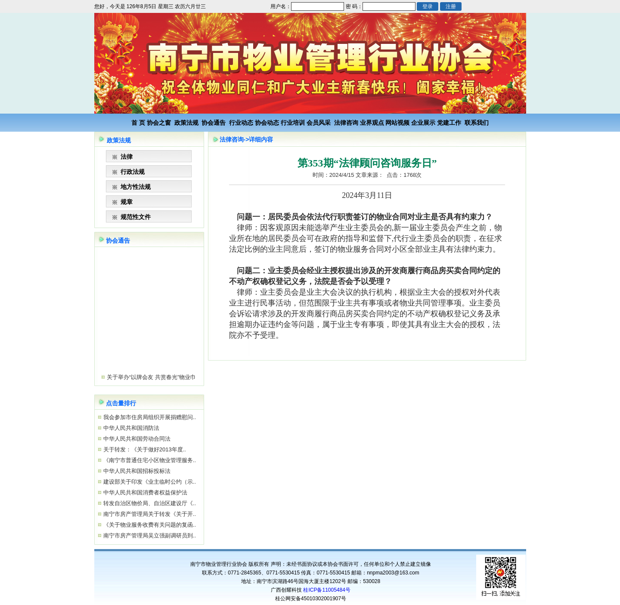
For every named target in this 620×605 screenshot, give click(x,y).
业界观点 (372, 122)
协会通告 (214, 122)
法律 (127, 156)
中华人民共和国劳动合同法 (136, 438)
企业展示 (423, 122)
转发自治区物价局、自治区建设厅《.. (149, 503)
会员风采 (319, 122)
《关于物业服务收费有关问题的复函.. (149, 525)
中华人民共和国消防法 (130, 428)
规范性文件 (136, 216)
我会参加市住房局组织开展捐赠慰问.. (149, 417)
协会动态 (267, 122)
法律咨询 (346, 122)
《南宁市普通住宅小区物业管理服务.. (149, 460)
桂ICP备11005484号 (326, 590)
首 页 (138, 122)
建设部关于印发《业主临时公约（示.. (149, 481)
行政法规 (133, 171)
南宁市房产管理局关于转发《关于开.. (149, 514)
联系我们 (477, 122)
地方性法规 (136, 186)
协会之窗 (159, 122)
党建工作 (449, 122)
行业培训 (293, 122)
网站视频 (397, 122)
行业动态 (241, 122)
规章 (127, 201)
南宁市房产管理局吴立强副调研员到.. (149, 535)
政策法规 (186, 122)
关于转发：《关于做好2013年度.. (144, 449)
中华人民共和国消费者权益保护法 (144, 492)
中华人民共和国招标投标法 (136, 471)
